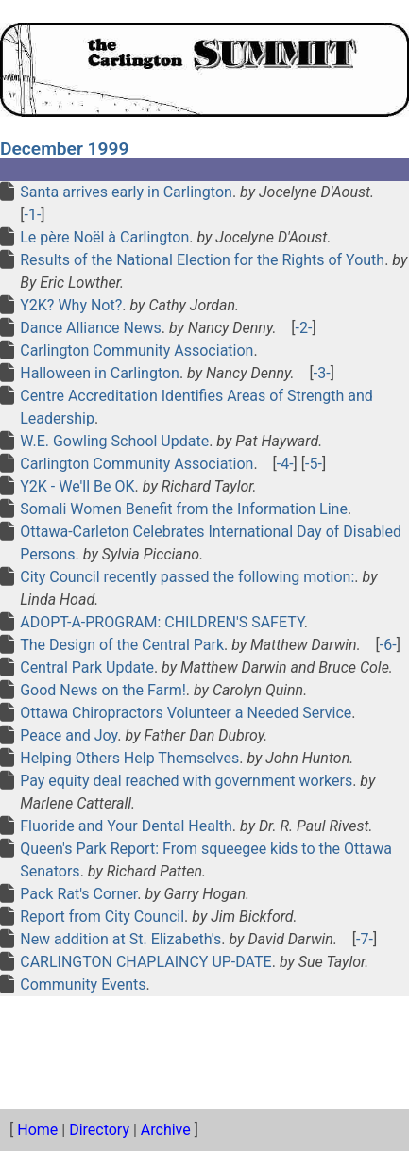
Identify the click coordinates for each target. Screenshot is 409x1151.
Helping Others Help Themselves (129, 758)
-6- (388, 645)
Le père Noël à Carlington (104, 237)
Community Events (82, 984)
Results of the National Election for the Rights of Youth (202, 260)
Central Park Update (87, 667)
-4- (285, 464)
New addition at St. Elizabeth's (120, 939)
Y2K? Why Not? (71, 305)
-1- (32, 215)
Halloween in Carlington (99, 373)
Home (37, 1130)
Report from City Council (102, 917)
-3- (322, 373)
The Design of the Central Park (122, 645)
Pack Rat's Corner (78, 894)
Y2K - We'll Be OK (77, 486)
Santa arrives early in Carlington (126, 192)
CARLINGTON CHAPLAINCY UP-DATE (145, 962)
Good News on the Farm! (103, 690)
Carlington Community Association (136, 350)
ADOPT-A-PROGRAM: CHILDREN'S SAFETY (162, 622)
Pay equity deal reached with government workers (186, 781)
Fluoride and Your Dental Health (126, 826)
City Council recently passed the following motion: (187, 577)
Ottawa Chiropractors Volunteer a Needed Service (185, 713)
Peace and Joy (68, 735)
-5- (313, 464)
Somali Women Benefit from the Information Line (184, 509)
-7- (364, 939)
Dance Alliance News (91, 328)
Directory (99, 1130)
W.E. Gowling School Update (114, 441)
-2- (304, 328)
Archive (166, 1130)
